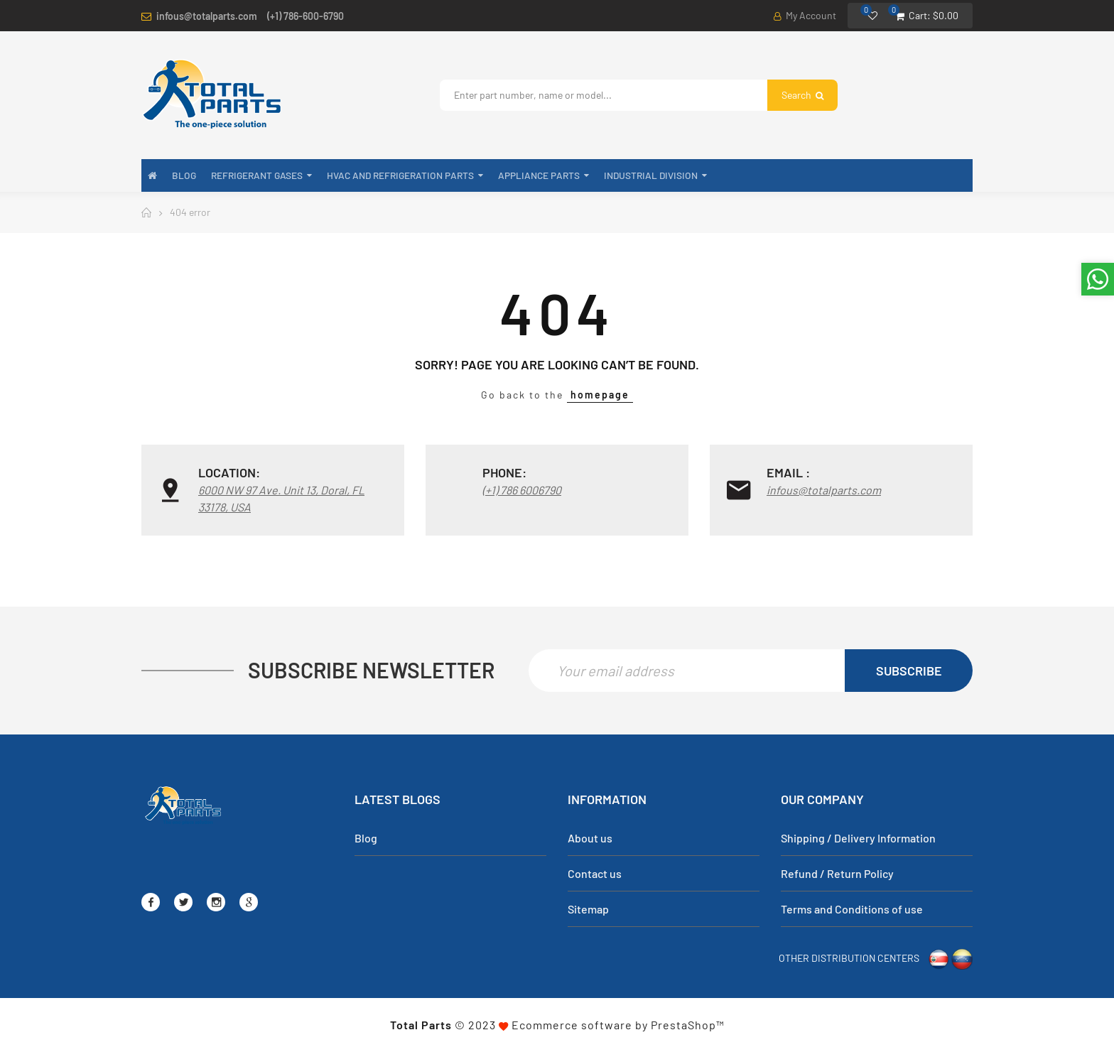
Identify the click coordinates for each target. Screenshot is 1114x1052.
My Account (805, 15)
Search (802, 95)
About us (590, 838)
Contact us (595, 873)
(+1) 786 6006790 (521, 490)
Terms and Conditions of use (852, 909)
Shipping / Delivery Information (858, 838)
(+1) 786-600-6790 (305, 16)
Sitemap (588, 909)
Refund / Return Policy (837, 873)
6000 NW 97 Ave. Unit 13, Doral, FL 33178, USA (281, 498)
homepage (599, 395)
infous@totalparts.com (206, 16)
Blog (366, 838)
